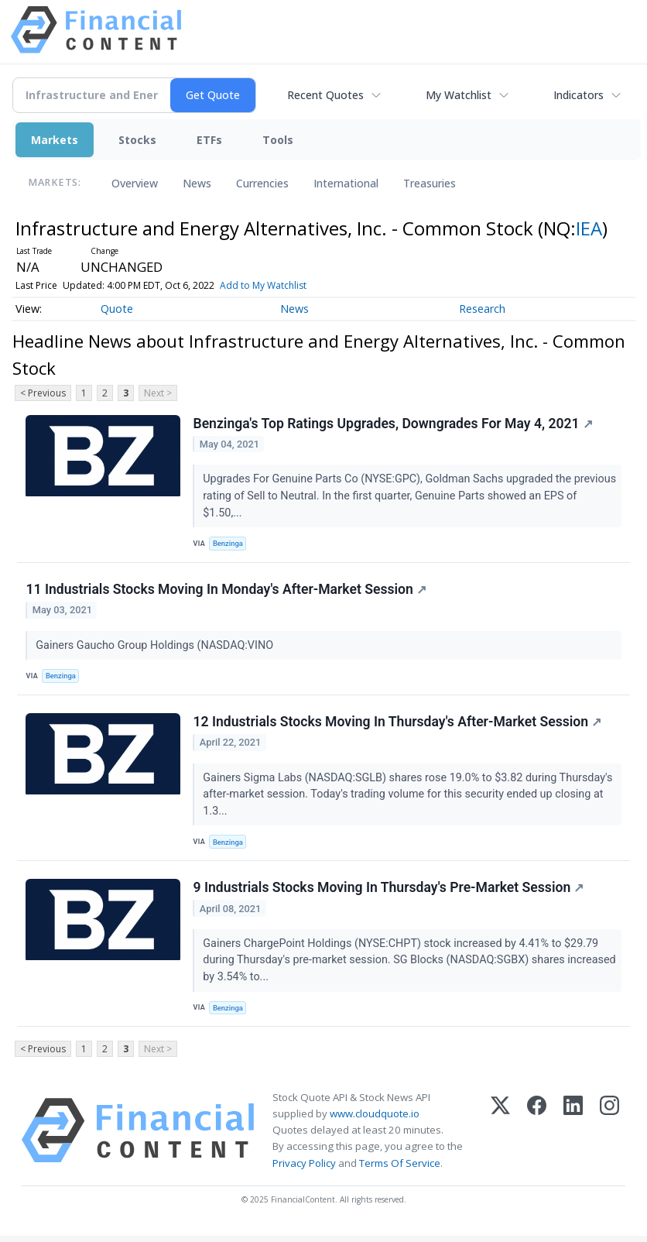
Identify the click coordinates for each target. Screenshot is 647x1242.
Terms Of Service (399, 1169)
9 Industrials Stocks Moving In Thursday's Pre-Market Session (388, 893)
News (197, 183)
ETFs (209, 139)
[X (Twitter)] (500, 1137)
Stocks (137, 139)
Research (482, 308)
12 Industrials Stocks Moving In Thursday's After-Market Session (397, 725)
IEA (589, 228)
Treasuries (429, 183)
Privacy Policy (304, 1169)
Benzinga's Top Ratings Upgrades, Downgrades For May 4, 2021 (393, 423)
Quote (117, 308)
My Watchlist (458, 94)
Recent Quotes (325, 94)
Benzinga (229, 544)
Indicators (578, 94)
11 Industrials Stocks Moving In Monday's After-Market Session (226, 591)
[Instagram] (609, 1137)
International (345, 183)
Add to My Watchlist (263, 285)
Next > (158, 393)
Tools (277, 139)
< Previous (43, 393)
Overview (134, 183)
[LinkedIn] (573, 1137)
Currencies (262, 183)
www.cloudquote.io (374, 1120)
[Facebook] (537, 1137)
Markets (54, 139)
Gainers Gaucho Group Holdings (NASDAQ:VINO (156, 647)
